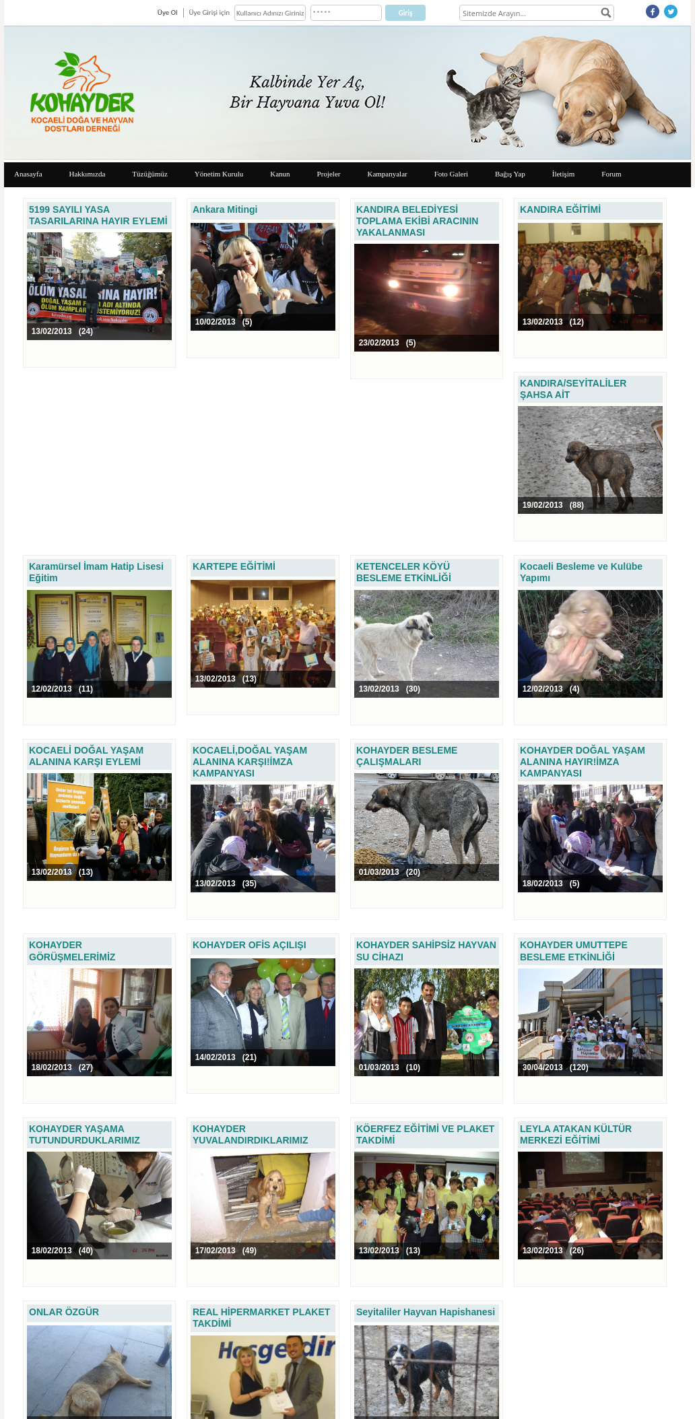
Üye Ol (168, 12)
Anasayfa (28, 174)
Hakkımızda (87, 174)
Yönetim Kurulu (219, 174)
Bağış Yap (510, 174)
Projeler (329, 174)
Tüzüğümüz (150, 174)
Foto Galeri (451, 174)
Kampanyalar (387, 174)
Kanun (280, 174)
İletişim (563, 174)
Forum (611, 174)
